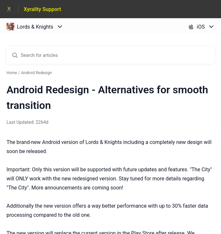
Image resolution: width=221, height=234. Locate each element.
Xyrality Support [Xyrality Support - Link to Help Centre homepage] (42, 9)
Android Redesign (36, 73)
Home (11, 73)
